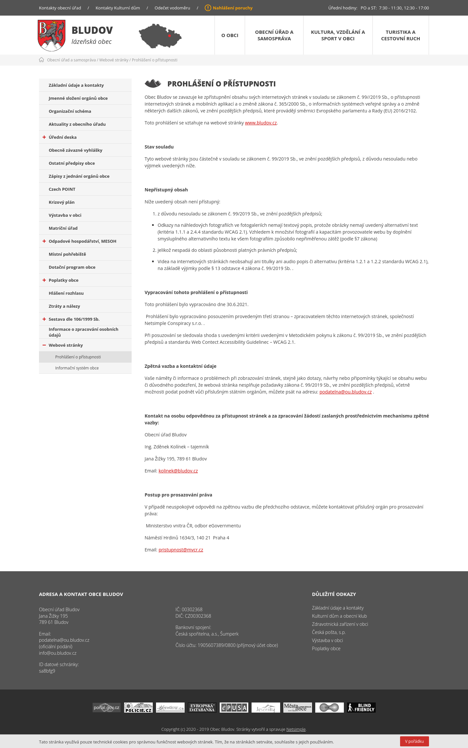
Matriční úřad (63, 228)
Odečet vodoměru (172, 8)
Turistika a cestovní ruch (400, 35)
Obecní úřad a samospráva (274, 35)
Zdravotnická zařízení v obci (340, 624)
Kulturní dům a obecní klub (339, 616)
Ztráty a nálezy (64, 306)
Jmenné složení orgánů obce (78, 98)
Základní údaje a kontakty (76, 85)
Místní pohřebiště (67, 254)
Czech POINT (62, 189)
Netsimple (296, 729)
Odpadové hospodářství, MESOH (79, 241)
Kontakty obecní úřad (60, 8)
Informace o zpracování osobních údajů (83, 332)
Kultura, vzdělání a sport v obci (338, 35)
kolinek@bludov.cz (178, 471)
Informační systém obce (77, 368)
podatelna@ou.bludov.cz (345, 392)
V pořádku (414, 741)
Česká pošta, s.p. (329, 632)
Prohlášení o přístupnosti (154, 60)
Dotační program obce (72, 267)
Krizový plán (62, 202)
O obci (229, 35)
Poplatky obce (60, 280)
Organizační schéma (70, 111)
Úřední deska (60, 137)
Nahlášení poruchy (233, 8)
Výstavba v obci (65, 215)
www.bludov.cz (261, 123)
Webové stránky (113, 60)
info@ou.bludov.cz (57, 653)
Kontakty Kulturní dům (118, 8)
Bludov (92, 30)
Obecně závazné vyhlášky (75, 150)
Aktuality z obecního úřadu (77, 124)
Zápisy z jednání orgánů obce (79, 176)
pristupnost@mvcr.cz (181, 550)
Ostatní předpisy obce (72, 163)
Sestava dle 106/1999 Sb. (71, 319)
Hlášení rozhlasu (66, 293)
